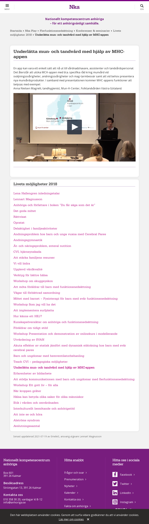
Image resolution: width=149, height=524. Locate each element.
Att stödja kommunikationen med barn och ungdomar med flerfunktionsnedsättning (74, 379)
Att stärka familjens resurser (34, 257)
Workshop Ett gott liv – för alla (35, 385)
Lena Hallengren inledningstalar (36, 193)
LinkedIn (121, 493)
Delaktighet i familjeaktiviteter (35, 228)
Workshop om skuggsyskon (33, 281)
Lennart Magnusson (27, 199)
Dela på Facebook (15, 171)
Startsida (16, 30)
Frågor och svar (74, 472)
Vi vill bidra (21, 263)
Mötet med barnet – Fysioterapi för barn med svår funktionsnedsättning (65, 298)
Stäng (88, 519)
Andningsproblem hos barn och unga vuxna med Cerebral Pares (59, 234)
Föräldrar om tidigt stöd (30, 328)
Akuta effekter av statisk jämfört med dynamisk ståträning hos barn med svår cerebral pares (69, 348)
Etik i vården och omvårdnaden (36, 403)
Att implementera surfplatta (33, 310)
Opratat (18, 222)
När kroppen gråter (27, 391)
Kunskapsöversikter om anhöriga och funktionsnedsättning (55, 322)
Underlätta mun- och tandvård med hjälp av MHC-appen (53, 367)
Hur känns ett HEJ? (27, 316)
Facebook (122, 474)
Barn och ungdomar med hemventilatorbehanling (48, 356)
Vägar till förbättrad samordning (36, 293)
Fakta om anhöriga (76, 506)
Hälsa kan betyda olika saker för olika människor (48, 397)
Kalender (70, 493)
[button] (74, 127)
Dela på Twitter (20, 171)
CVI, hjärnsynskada (27, 252)
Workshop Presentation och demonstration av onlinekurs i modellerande (65, 334)
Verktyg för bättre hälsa (30, 275)
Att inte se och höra (27, 414)
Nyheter (69, 486)
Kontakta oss (72, 499)
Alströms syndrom (26, 420)
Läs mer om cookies (71, 519)
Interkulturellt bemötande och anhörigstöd (44, 408)
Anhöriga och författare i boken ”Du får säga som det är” (54, 205)
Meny (7, 9)
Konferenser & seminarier (93, 30)
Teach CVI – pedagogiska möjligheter (40, 362)
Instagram (122, 502)
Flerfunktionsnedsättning (56, 30)
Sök (142, 9)
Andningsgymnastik (27, 240)
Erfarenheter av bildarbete (32, 373)
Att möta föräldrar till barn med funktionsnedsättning (52, 287)
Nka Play (31, 30)
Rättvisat (19, 217)
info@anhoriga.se (14, 502)
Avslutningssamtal (26, 426)
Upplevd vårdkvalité (27, 269)
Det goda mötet (24, 211)
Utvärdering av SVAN (28, 339)
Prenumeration (74, 479)
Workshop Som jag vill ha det (34, 304)
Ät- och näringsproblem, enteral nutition (42, 246)
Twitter (120, 484)
